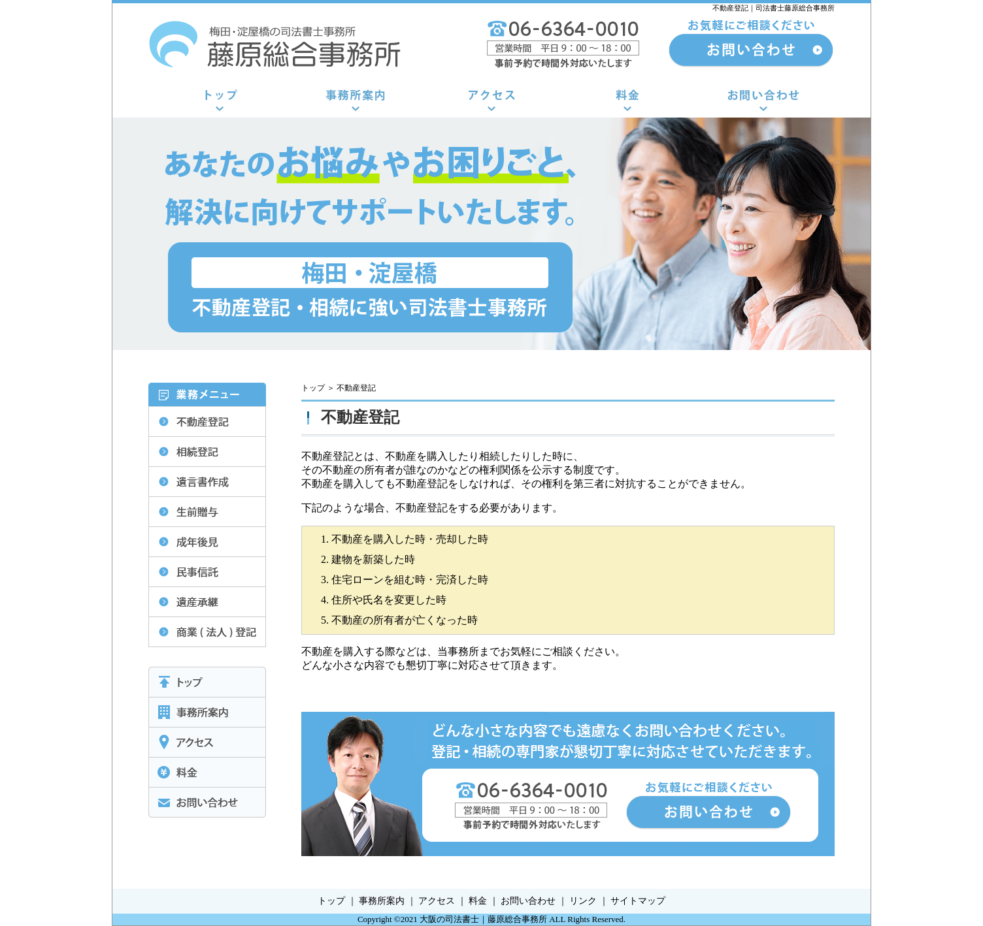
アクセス (436, 901)
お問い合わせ (528, 901)
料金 (478, 901)
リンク (583, 901)
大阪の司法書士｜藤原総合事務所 (483, 919)
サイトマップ (637, 901)
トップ (313, 387)
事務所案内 (382, 901)
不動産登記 (356, 387)
